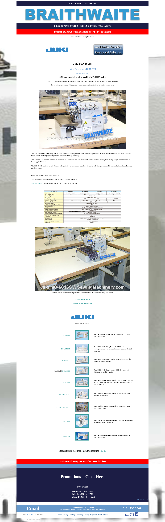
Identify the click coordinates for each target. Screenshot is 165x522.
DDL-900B (66, 371)
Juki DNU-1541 (64, 394)
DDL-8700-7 (65, 349)
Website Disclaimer (33, 519)
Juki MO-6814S (36, 183)
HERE (103, 451)
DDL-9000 (66, 382)
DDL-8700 (66, 335)
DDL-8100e (66, 436)
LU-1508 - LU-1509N (62, 407)
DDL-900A (66, 360)
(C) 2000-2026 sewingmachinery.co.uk (82, 519)
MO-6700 (66, 421)
